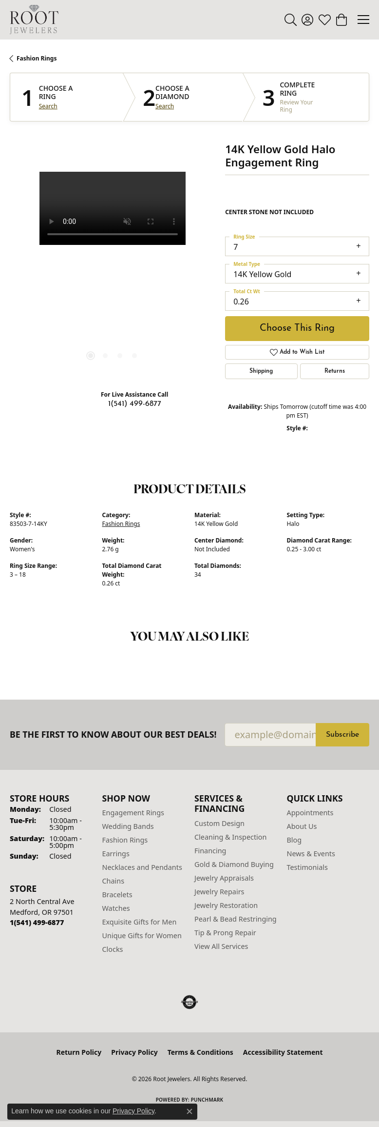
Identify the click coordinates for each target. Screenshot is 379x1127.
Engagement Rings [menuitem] (133, 812)
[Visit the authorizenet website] (190, 1002)
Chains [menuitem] (113, 881)
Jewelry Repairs (219, 891)
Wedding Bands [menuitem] (128, 826)
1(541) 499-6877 (134, 404)
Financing (210, 850)
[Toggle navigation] (363, 19)
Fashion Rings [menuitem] (125, 840)
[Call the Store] (37, 922)
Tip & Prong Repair (225, 932)
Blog (294, 840)
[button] (290, 19)
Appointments (310, 812)
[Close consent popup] (189, 1111)
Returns (334, 371)
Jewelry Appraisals (224, 878)
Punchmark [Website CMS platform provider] (207, 1099)
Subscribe (342, 735)
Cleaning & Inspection (230, 837)
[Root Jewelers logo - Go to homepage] (34, 19)
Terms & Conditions (200, 1052)
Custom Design (219, 823)
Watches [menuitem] (116, 908)
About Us (302, 826)
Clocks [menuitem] (112, 949)
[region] (112, 275)
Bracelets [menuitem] (117, 894)
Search (48, 106)
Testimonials (307, 867)
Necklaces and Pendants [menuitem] (142, 867)
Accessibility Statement (283, 1052)
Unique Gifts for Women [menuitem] (142, 935)
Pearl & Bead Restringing (235, 919)
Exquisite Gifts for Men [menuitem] (139, 921)
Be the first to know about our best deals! (113, 734)
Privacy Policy (134, 1052)
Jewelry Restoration (226, 905)
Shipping (261, 371)
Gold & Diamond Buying (234, 864)
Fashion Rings (37, 58)
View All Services (221, 946)
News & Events (311, 853)
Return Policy (79, 1052)
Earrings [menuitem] (116, 853)
